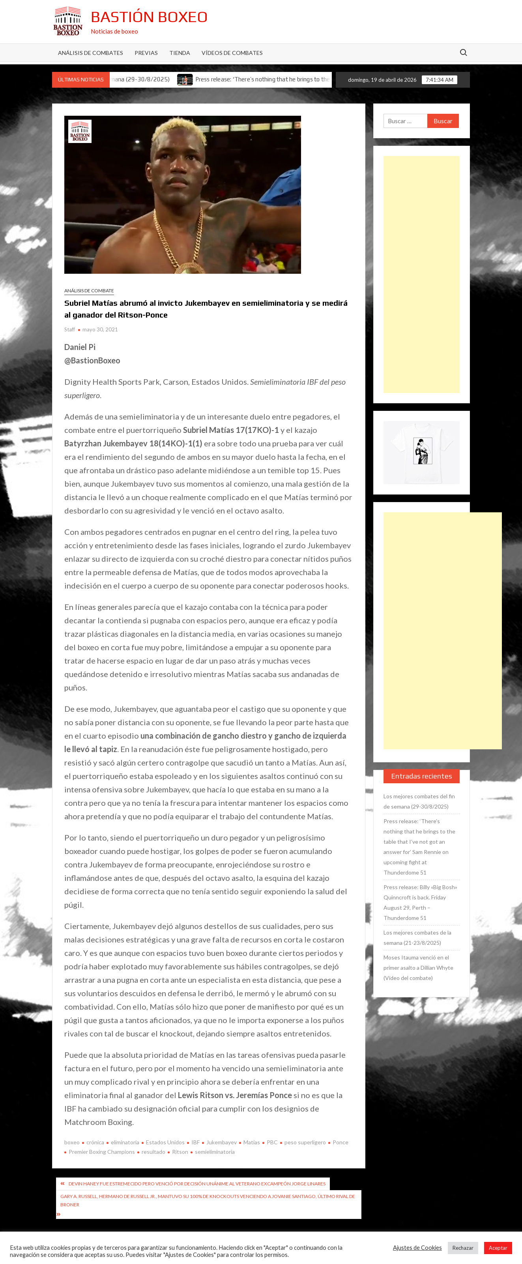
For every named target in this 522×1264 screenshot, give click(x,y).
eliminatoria (125, 1142)
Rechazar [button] (463, 1248)
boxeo (72, 1142)
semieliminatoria (215, 1151)
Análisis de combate (89, 290)
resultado (153, 1151)
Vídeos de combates (232, 52)
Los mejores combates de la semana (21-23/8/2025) (417, 937)
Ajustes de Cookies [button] (417, 1247)
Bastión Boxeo (149, 17)
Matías (251, 1142)
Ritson (180, 1151)
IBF (195, 1142)
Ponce (340, 1142)
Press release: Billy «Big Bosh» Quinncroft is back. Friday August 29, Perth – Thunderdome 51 (420, 902)
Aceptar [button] (498, 1248)
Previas (146, 52)
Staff (69, 329)
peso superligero (305, 1142)
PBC (272, 1142)
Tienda (179, 52)
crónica (95, 1142)
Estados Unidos (165, 1142)
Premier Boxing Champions (102, 1151)
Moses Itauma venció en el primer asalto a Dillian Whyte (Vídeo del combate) (418, 967)
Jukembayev (221, 1142)
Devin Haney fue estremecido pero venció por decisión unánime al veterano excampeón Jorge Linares (197, 1184)
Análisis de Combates (90, 52)
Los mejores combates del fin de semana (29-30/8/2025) (419, 801)
